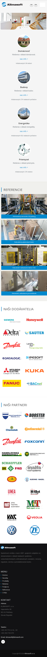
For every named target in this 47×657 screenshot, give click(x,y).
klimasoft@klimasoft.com (15, 637)
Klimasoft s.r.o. (30, 653)
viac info (23, 59)
